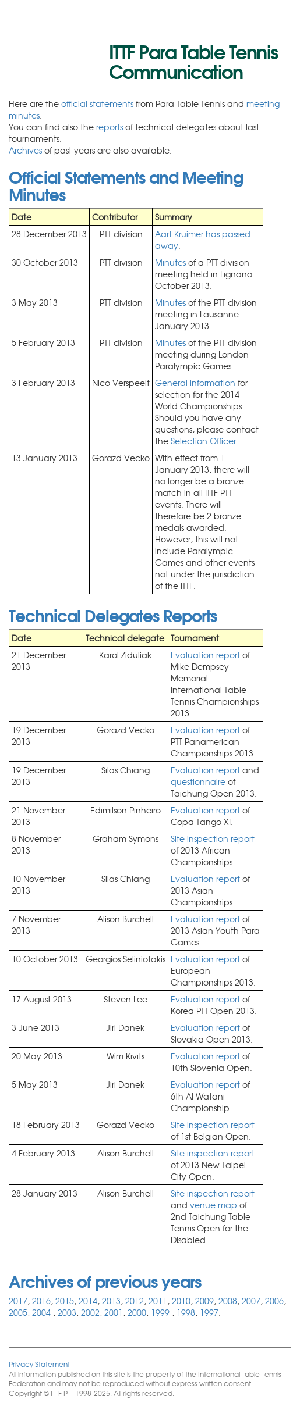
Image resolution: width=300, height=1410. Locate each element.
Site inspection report (213, 838)
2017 (18, 1301)
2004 (42, 1312)
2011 (158, 1301)
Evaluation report (205, 655)
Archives (25, 150)
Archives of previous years (105, 1280)
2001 (113, 1312)
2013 (111, 1301)
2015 (64, 1301)
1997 (209, 1312)
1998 (186, 1312)
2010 (181, 1301)
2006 (274, 1301)
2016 (41, 1301)
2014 (88, 1301)
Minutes (170, 262)
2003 (67, 1312)
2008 (227, 1301)
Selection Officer (204, 441)
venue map (213, 1205)
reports (109, 127)
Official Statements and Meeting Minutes (126, 184)
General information (196, 382)
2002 (90, 1312)
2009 (204, 1301)
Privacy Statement (39, 1364)
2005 (18, 1312)
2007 (251, 1301)
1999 (161, 1312)
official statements (97, 103)
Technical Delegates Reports (113, 614)
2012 (134, 1301)
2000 (137, 1312)
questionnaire (199, 781)
